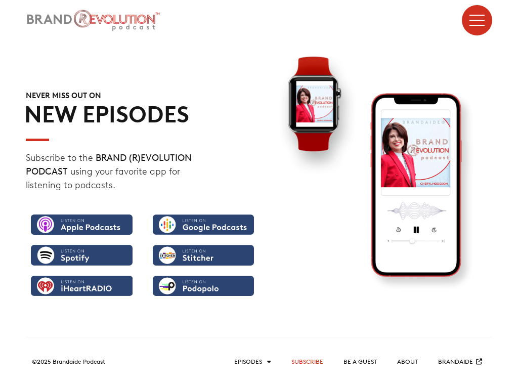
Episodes (252, 362)
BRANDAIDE (460, 361)
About (407, 361)
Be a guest (360, 361)
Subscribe (307, 361)
